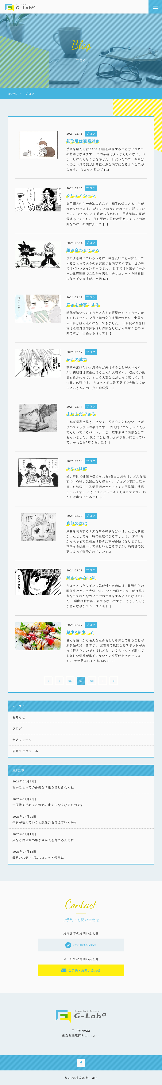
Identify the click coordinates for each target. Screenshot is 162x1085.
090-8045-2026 (85, 945)
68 (92, 681)
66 (70, 681)
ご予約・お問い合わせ (84, 970)
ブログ (17, 728)
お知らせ (18, 717)
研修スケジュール (25, 751)
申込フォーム (22, 740)
